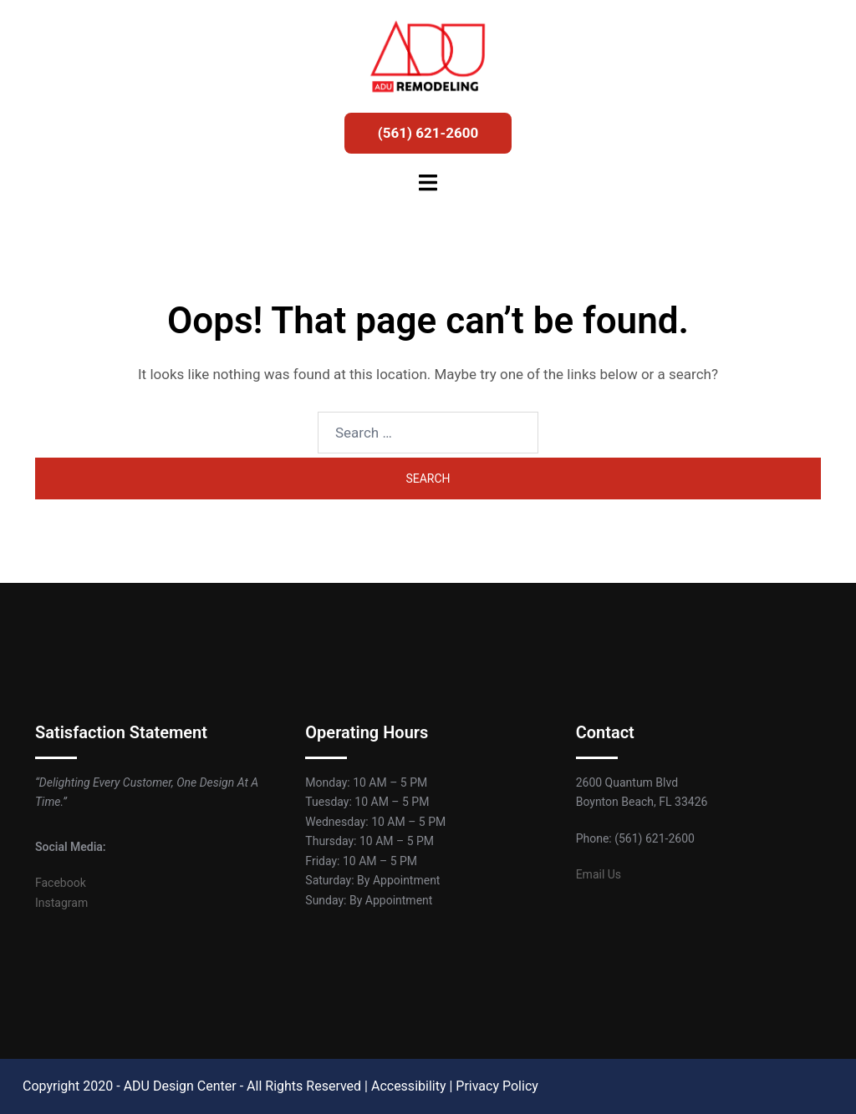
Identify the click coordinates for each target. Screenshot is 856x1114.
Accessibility (408, 1086)
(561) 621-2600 (428, 132)
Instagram (61, 902)
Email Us (598, 874)
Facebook (60, 882)
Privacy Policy (497, 1086)
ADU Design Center (180, 1086)
